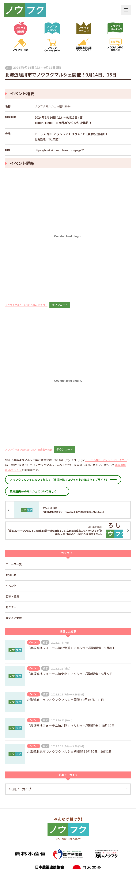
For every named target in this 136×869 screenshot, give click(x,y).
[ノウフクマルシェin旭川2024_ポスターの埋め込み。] (68, 236)
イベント (10, 586)
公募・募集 (12, 596)
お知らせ (10, 575)
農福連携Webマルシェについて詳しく (33, 491)
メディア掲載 (13, 618)
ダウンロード (60, 305)
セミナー (10, 607)
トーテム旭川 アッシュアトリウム (106, 460)
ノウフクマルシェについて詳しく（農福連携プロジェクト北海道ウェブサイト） (59, 480)
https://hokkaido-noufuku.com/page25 (59, 150)
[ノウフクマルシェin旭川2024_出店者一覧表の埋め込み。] (68, 381)
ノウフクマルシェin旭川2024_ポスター (26, 304)
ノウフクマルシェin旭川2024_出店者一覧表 (28, 449)
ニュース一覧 (13, 564)
